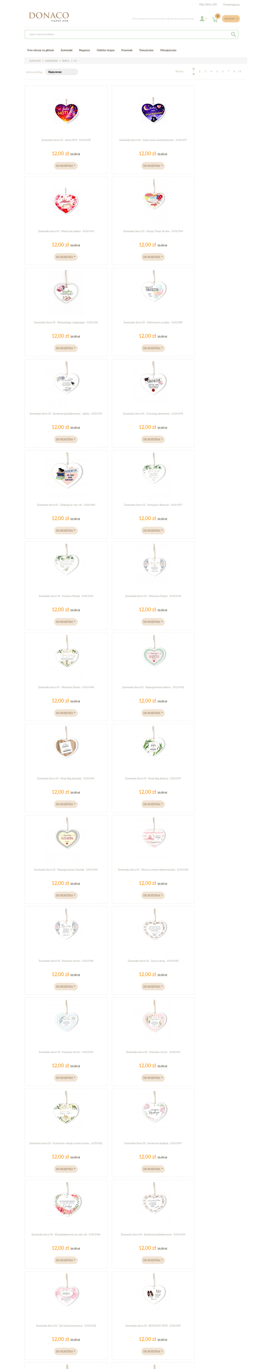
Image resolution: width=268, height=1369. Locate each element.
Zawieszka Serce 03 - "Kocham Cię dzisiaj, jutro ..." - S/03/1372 (50, 962)
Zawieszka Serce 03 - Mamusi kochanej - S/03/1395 (50, 780)
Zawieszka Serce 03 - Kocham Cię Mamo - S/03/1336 (161, 1054)
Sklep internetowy (141, 1362)
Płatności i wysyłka (94, 1350)
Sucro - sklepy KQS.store (192, 1362)
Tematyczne (146, 50)
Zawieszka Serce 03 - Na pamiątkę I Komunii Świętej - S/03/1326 (106, 1145)
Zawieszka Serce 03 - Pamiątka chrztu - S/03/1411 (106, 598)
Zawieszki (50, 60)
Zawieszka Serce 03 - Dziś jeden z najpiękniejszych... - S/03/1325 (162, 1145)
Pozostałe (127, 50)
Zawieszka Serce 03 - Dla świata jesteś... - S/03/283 (50, 1054)
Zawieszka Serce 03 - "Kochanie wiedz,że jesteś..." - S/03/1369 (162, 962)
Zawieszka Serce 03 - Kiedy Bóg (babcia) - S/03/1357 (218, 415)
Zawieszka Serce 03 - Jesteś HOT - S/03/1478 (50, 141)
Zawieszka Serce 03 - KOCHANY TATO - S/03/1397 (218, 689)
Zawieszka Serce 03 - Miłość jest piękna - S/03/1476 (162, 141)
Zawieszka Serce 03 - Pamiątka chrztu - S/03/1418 (162, 506)
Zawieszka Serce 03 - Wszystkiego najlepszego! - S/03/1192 (50, 233)
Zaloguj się (206, 1350)
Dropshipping (231, 4)
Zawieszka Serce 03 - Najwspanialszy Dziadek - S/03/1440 (50, 506)
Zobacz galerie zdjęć (223, 1327)
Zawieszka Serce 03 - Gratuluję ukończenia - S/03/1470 (218, 233)
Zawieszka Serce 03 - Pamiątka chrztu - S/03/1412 (50, 598)
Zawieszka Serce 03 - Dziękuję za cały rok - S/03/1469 (50, 324)
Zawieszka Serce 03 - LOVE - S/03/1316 (106, 1234)
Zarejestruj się (229, 1350)
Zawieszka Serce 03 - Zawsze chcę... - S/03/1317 (50, 1236)
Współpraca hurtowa (157, 1350)
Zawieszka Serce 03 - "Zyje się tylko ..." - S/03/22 (218, 871)
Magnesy (84, 50)
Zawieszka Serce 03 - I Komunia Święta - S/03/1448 (50, 415)
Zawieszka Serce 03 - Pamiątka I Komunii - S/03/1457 (106, 324)
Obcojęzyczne (168, 50)
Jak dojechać (185, 1350)
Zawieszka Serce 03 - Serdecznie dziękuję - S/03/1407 (218, 598)
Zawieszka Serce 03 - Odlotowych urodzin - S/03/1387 (106, 233)
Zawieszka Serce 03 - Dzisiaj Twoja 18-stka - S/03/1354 (218, 141)
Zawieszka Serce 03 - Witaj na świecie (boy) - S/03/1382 (217, 780)
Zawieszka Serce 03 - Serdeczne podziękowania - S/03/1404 (106, 689)
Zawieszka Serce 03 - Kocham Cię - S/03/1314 (162, 1236)
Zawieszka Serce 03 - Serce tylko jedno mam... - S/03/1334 (50, 1145)
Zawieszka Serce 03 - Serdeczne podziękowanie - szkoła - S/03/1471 (162, 233)
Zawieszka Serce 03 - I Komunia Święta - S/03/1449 (218, 324)
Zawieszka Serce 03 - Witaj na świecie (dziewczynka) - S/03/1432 (106, 506)
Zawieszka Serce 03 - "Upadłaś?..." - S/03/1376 (162, 871)
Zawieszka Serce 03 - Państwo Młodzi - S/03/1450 (162, 324)
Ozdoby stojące (106, 50)
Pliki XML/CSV (208, 4)
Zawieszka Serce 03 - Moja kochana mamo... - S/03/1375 (106, 871)
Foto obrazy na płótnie (40, 50)
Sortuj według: (34, 72)
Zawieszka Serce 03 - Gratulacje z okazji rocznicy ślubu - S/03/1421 (162, 598)
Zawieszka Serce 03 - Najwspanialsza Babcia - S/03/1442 (106, 415)
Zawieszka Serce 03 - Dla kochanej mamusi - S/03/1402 (162, 689)
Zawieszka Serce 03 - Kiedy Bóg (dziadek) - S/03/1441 (162, 415)
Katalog (35, 60)
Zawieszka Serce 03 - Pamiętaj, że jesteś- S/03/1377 (50, 871)
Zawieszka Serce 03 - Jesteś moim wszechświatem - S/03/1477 (106, 141)
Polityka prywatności (125, 1350)
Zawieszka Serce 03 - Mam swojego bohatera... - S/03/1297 (218, 1236)
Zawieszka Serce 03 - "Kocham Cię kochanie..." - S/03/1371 (106, 962)
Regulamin (51, 1350)
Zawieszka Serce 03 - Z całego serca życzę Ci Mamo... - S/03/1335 (217, 1054)
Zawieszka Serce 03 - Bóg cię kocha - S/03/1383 (162, 780)
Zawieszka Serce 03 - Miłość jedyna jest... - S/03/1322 (218, 1145)
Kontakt (70, 1350)
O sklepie (31, 1350)
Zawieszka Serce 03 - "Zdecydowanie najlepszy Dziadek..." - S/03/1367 (218, 962)
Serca (64, 60)
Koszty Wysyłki (133, 1328)
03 (73, 60)
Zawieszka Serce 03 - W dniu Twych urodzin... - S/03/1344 (106, 1054)
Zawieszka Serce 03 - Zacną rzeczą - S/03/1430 (217, 506)
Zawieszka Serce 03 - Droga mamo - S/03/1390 (106, 780)
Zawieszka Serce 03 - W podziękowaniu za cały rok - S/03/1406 (50, 689)
